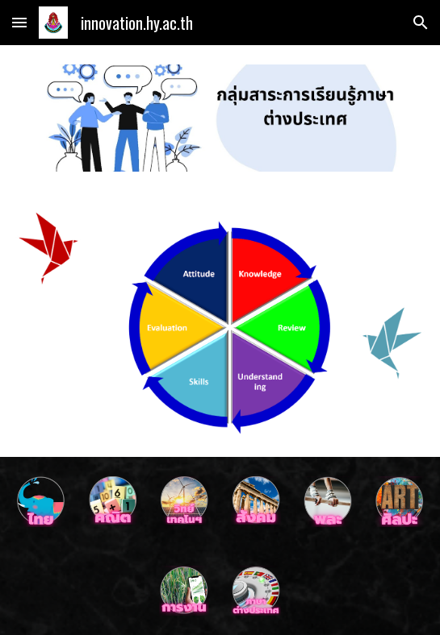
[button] (19, 22)
